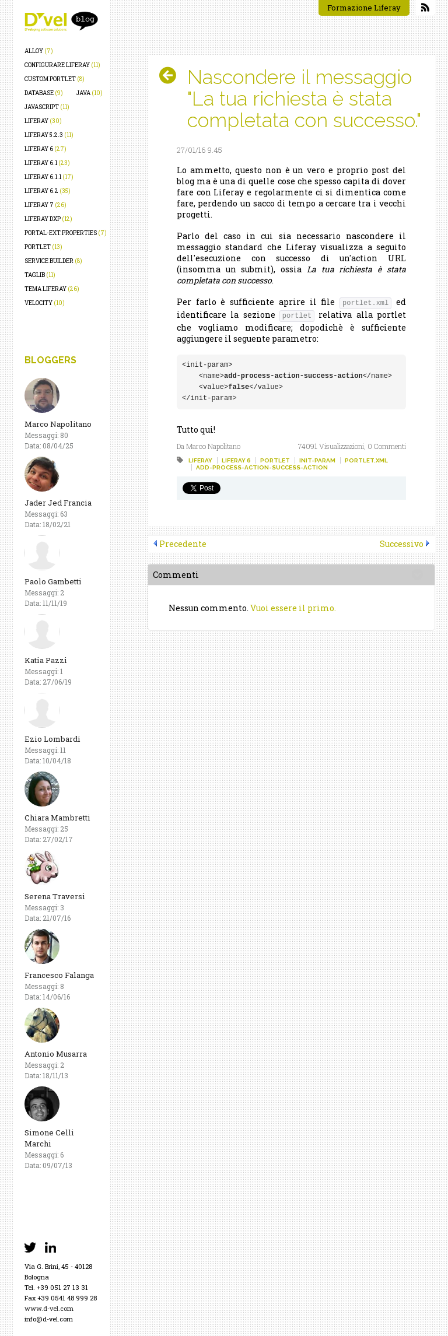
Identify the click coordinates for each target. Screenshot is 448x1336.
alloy (38, 51)
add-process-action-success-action (262, 467)
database (43, 93)
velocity (44, 303)
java (89, 93)
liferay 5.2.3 (49, 135)
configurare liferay (62, 65)
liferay (43, 121)
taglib (39, 275)
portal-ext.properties (65, 233)
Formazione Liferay (364, 7)
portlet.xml (366, 460)
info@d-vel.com (48, 1318)
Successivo (402, 543)
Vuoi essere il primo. (293, 607)
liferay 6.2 (47, 191)
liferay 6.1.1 (49, 177)
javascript (46, 107)
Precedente (182, 543)
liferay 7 (45, 205)
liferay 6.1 (47, 163)
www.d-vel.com (49, 1308)
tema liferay (51, 289)
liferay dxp (48, 219)
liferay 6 (45, 149)
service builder (53, 261)
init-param (317, 460)
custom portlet (54, 79)
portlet (43, 247)
